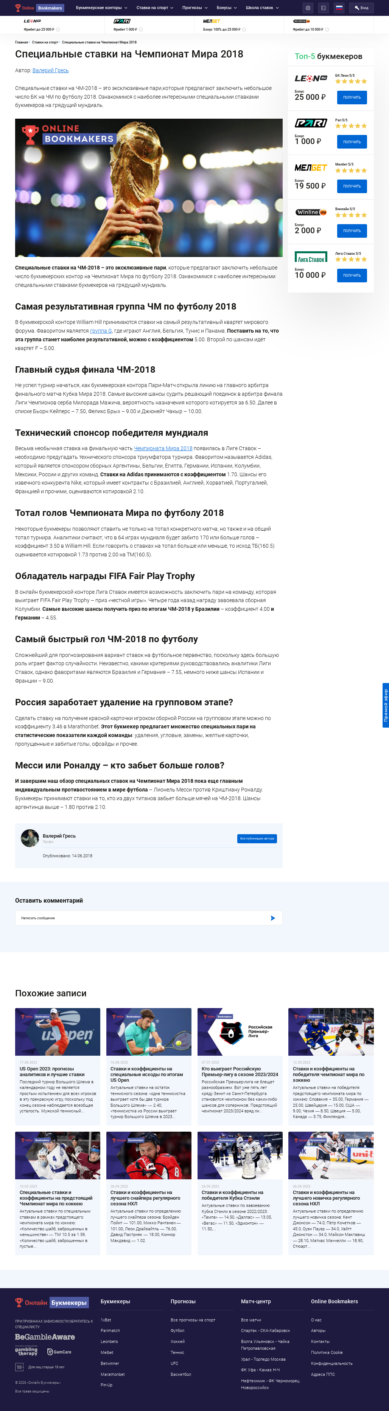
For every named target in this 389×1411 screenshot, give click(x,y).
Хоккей (178, 1341)
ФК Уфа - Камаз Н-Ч (260, 1370)
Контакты (320, 1341)
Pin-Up (106, 1385)
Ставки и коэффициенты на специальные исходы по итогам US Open (146, 1074)
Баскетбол (181, 1374)
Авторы (318, 1330)
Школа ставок (262, 7)
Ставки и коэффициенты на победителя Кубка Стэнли (232, 1195)
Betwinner (110, 1363)
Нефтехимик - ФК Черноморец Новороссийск (270, 1384)
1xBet (106, 1320)
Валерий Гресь (51, 70)
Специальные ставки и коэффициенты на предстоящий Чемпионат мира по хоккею (56, 1198)
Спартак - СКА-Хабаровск (265, 1330)
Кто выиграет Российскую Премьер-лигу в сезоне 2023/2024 (240, 1071)
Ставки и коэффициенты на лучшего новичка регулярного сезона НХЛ (326, 1198)
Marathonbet (113, 1374)
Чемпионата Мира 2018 (163, 448)
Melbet (107, 1352)
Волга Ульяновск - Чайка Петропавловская (265, 1345)
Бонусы (227, 7)
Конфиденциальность (332, 1363)
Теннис (177, 1352)
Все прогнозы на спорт (193, 1320)
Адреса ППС (323, 1374)
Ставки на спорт (155, 7)
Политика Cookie (327, 1352)
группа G (101, 331)
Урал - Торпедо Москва (263, 1359)
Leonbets (109, 1341)
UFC (174, 1363)
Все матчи (251, 1320)
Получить (352, 97)
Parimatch (110, 1330)
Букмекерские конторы (101, 7)
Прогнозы (194, 7)
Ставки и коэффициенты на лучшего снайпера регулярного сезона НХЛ (145, 1198)
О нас (316, 1320)
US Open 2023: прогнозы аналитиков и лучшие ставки (52, 1071)
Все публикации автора (257, 838)
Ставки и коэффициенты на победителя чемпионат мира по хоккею (328, 1074)
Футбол (177, 1330)
